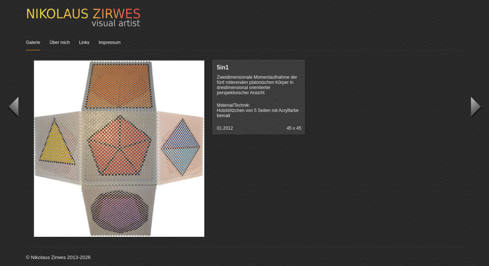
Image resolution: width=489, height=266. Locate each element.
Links (84, 42)
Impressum (109, 42)
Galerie (33, 42)
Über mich (60, 42)
